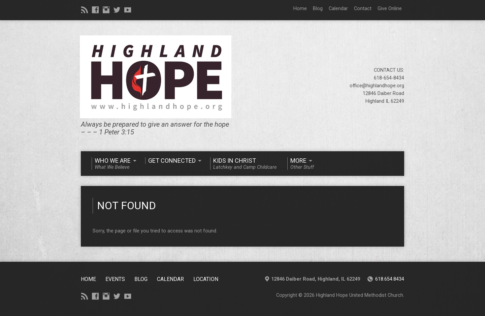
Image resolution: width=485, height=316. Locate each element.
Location (205, 279)
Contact (362, 8)
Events (115, 279)
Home (300, 8)
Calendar (338, 8)
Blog (318, 8)
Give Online (390, 8)
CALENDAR (170, 279)
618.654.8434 (389, 279)
